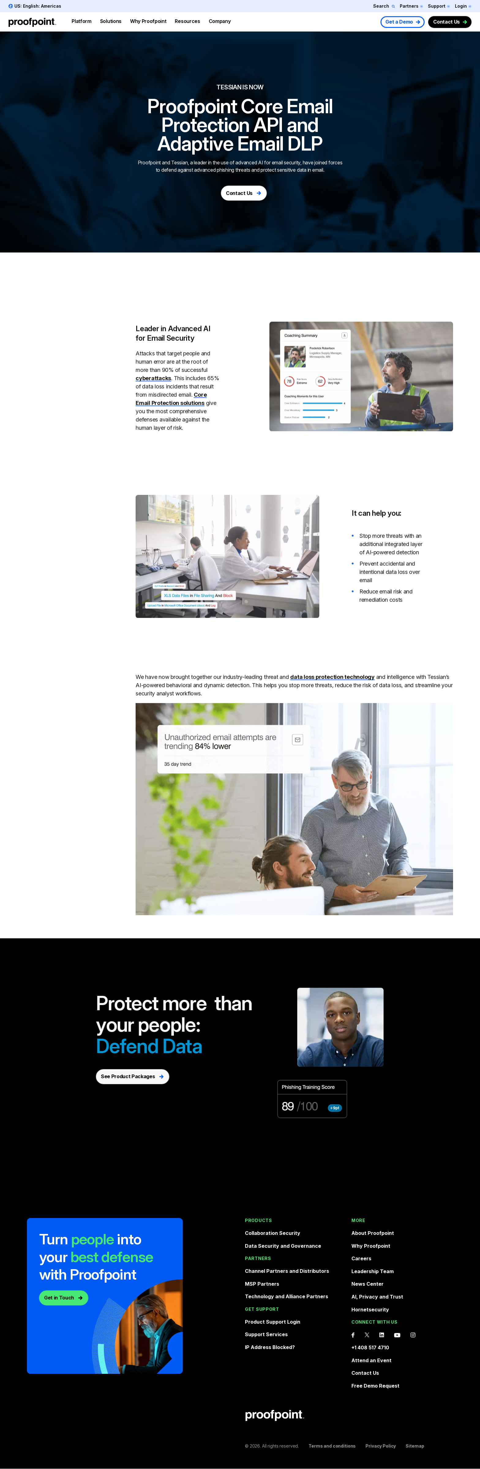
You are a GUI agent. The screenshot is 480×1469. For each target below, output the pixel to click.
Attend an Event (371, 1360)
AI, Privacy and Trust (377, 1297)
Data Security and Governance (283, 1246)
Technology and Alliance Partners (286, 1296)
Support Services (266, 1334)
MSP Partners (262, 1284)
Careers (361, 1258)
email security (286, 162)
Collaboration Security (272, 1233)
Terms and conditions (332, 1445)
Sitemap (415, 1445)
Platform (81, 21)
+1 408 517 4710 (370, 1347)
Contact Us (446, 22)
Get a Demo (399, 22)
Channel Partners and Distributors (287, 1271)
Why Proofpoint (148, 21)
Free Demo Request (375, 1386)
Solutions (111, 21)
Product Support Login (272, 1322)
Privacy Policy (381, 1445)
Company (220, 21)
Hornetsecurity (370, 1309)
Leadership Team (372, 1271)
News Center (367, 1284)
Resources (187, 21)
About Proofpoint (372, 1233)
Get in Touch (59, 1298)
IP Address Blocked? (270, 1347)
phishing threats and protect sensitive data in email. (270, 170)
